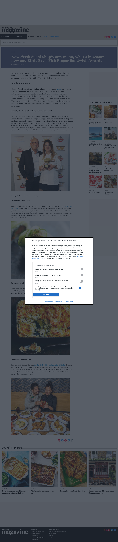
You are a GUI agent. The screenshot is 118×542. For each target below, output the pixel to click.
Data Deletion (49, 301)
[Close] (89, 241)
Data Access (58, 301)
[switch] (81, 269)
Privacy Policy (69, 301)
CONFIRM (46, 295)
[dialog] (59, 271)
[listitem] (59, 265)
